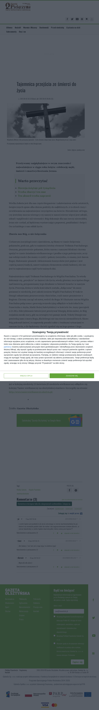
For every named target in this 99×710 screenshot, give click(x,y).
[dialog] (49, 355)
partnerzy (7, 347)
